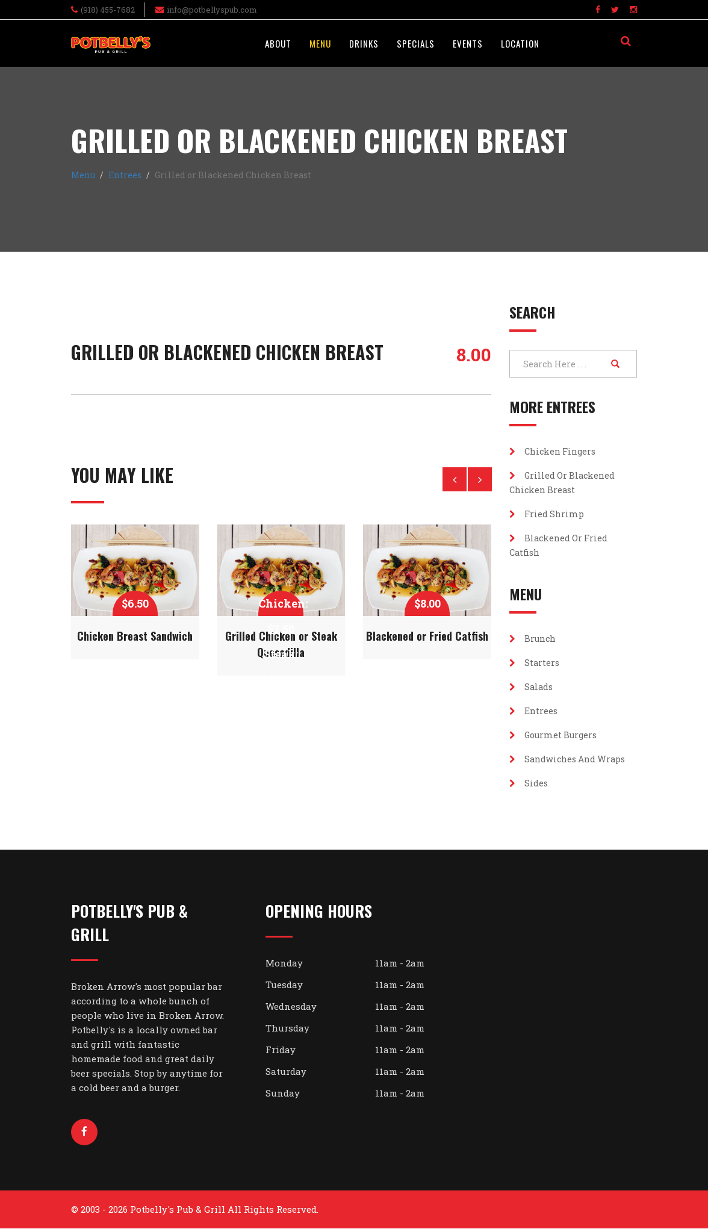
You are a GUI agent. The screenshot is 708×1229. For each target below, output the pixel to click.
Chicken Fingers (552, 451)
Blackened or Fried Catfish (427, 636)
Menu (320, 43)
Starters (534, 662)
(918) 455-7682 (108, 9)
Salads (531, 686)
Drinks (364, 43)
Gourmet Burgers (553, 735)
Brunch (532, 638)
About (278, 43)
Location (520, 43)
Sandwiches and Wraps (567, 759)
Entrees (124, 175)
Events (468, 43)
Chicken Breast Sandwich (135, 636)
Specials (416, 43)
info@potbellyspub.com (212, 9)
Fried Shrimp (546, 514)
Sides (528, 783)
